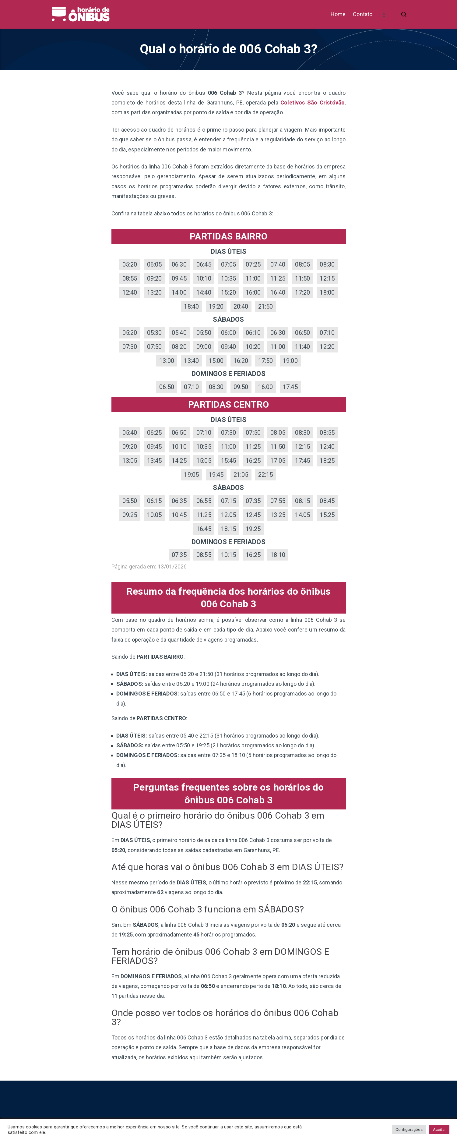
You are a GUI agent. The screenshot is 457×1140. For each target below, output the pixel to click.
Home (338, 14)
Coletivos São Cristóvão (312, 102)
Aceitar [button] (439, 1129)
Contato (362, 14)
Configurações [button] (408, 1129)
